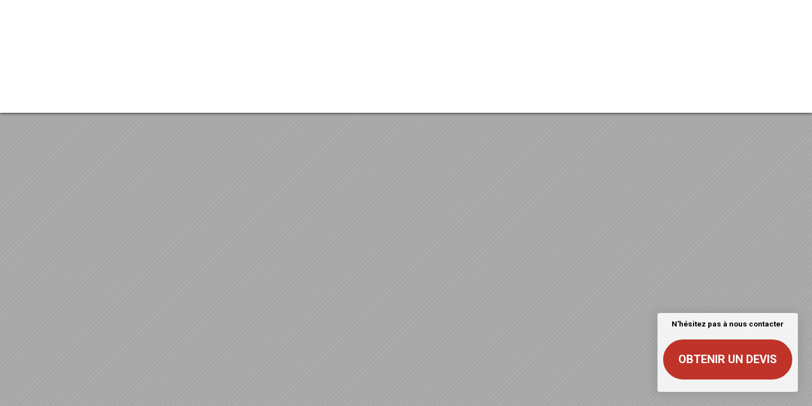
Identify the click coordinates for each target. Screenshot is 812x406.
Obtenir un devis (727, 359)
